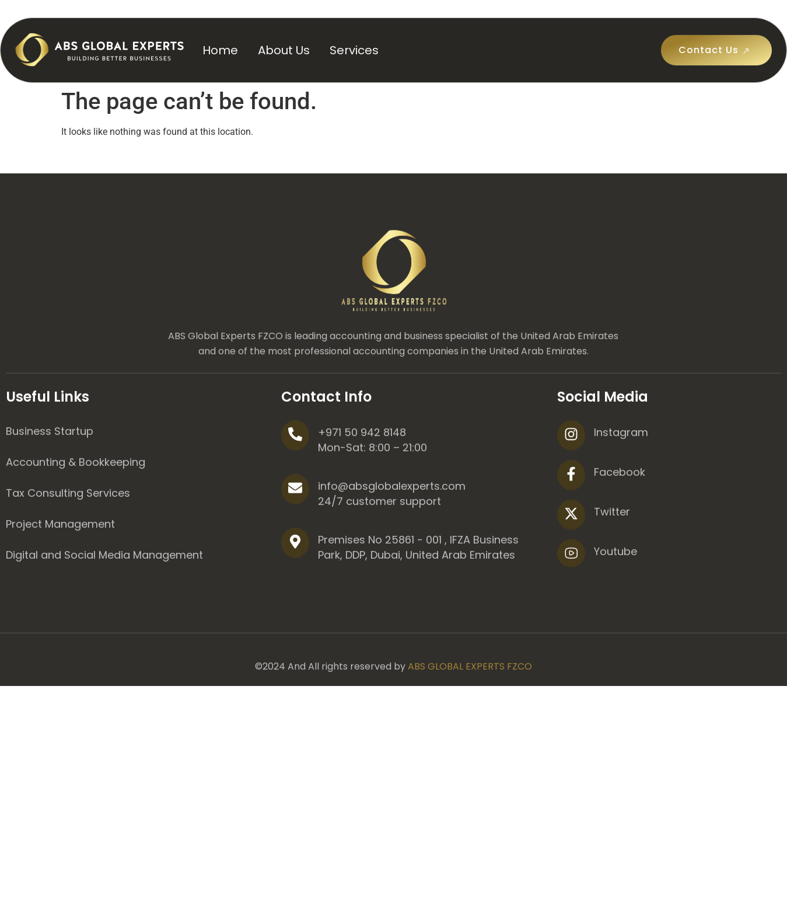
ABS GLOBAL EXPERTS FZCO (470, 709)
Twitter (612, 554)
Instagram (621, 475)
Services (354, 50)
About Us (284, 50)
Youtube (615, 594)
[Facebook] (571, 518)
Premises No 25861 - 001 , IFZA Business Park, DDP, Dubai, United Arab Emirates (418, 590)
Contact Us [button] (716, 50)
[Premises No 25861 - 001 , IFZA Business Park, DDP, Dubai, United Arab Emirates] (295, 585)
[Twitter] (571, 557)
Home (220, 50)
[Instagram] (571, 478)
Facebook (619, 514)
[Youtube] (571, 596)
